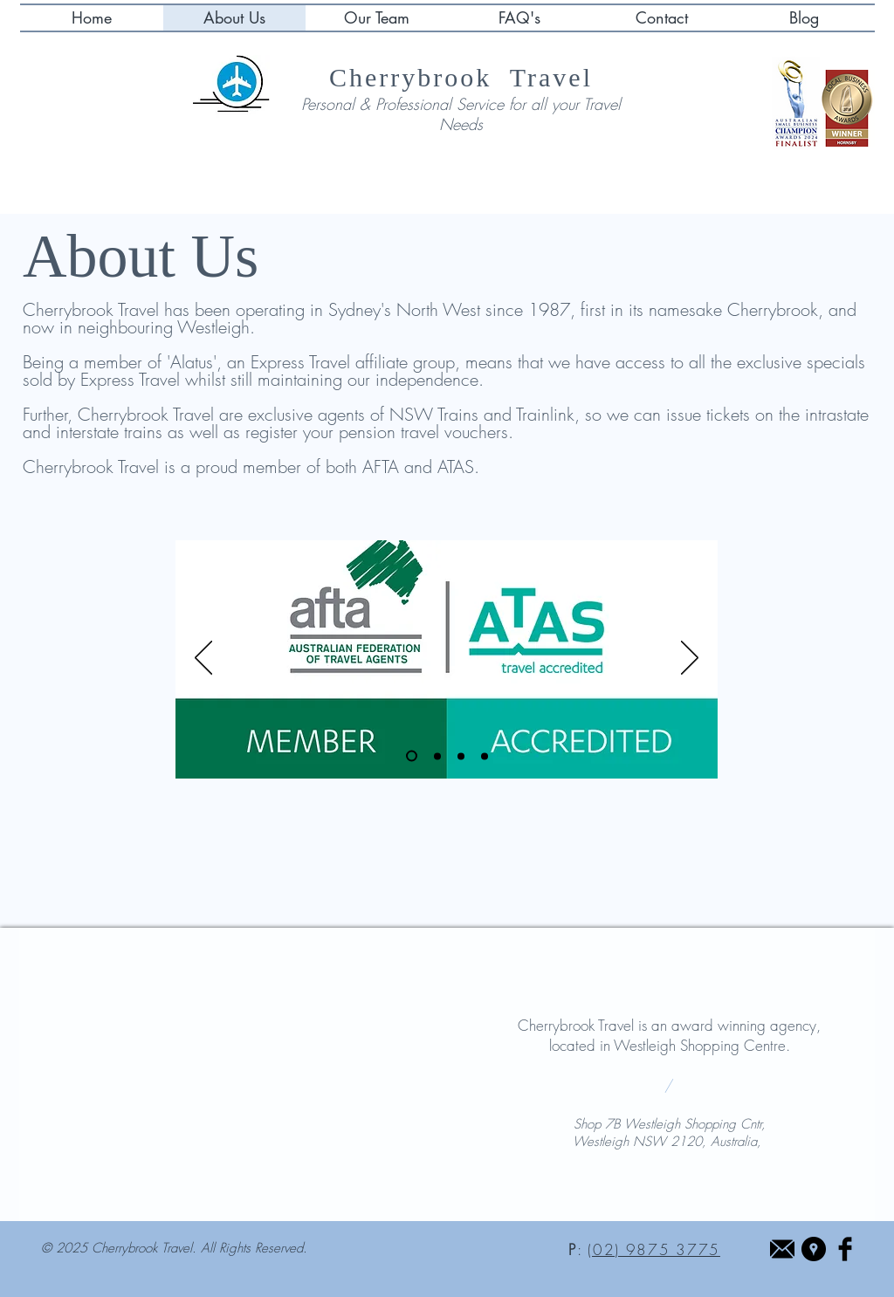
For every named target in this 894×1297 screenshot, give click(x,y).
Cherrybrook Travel (461, 77)
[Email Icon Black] (782, 1249)
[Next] (689, 659)
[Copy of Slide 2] (460, 755)
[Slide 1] (411, 756)
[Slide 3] (437, 755)
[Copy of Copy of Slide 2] (484, 755)
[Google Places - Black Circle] (813, 1249)
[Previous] (203, 659)
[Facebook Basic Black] (845, 1249)
